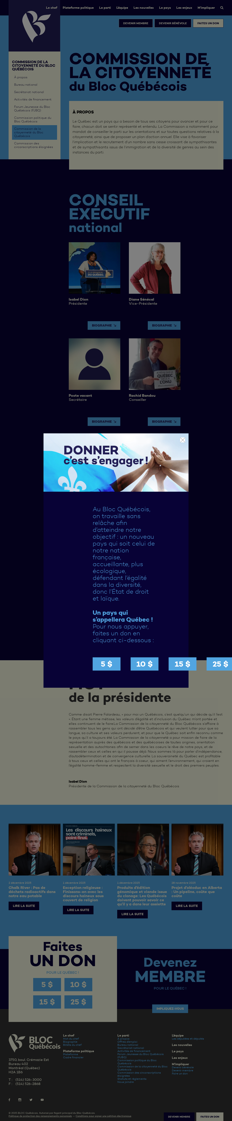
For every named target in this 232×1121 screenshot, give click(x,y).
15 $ (182, 664)
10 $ (144, 664)
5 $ (106, 664)
